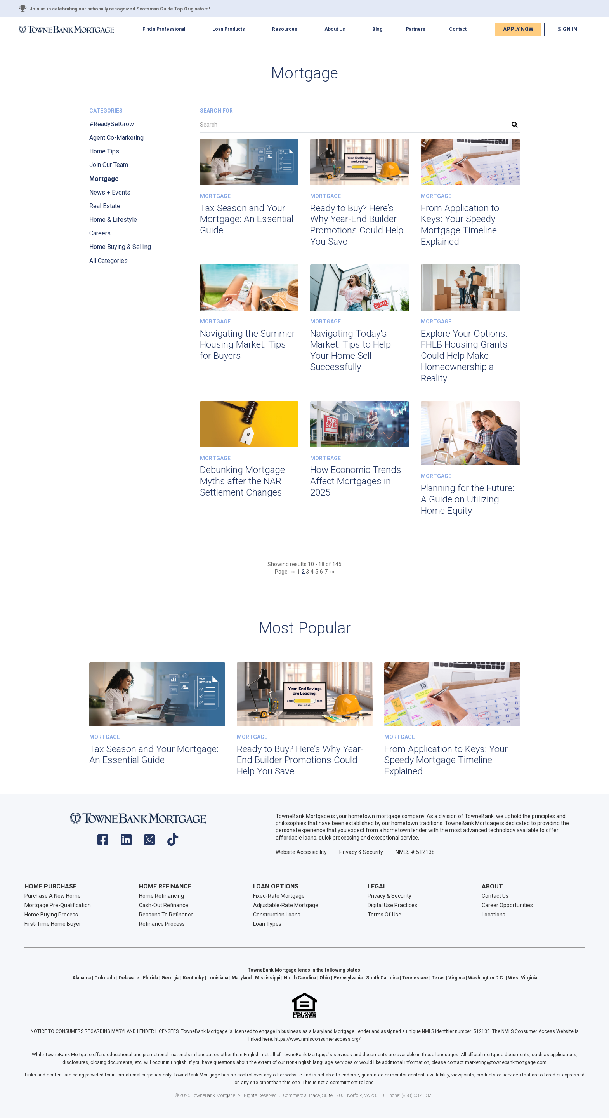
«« (293, 572)
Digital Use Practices (392, 905)
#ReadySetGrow (111, 124)
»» (332, 572)
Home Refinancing (161, 896)
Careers (100, 233)
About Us (334, 29)
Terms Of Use (384, 914)
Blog (377, 29)
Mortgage (104, 179)
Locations (493, 914)
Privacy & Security (361, 852)
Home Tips (104, 151)
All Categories (108, 260)
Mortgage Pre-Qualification (57, 905)
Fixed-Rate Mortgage (279, 896)
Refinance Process (162, 924)
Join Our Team (108, 165)
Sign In (567, 29)
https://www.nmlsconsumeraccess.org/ (317, 1039)
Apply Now (518, 29)
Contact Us (495, 896)
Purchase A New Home (52, 896)
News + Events (109, 192)
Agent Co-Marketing (116, 137)
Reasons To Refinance (166, 914)
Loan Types (267, 924)
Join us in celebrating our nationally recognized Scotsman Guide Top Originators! (119, 9)
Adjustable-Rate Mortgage (285, 905)
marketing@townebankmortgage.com (506, 1062)
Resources (284, 29)
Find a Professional (163, 29)
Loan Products (228, 29)
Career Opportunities (507, 905)
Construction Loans (276, 914)
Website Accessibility (301, 852)
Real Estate (104, 206)
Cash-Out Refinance (163, 905)
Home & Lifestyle (113, 219)
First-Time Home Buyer (52, 924)
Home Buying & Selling (120, 246)
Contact (458, 29)
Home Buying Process (51, 914)
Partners (415, 29)
